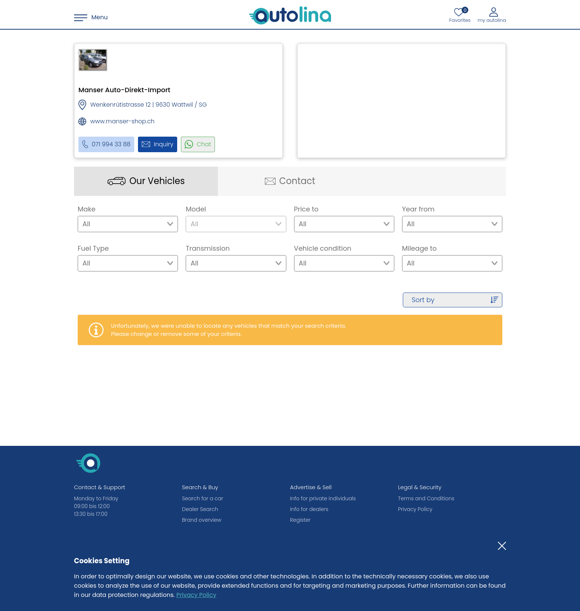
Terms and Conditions (426, 498)
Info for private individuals (323, 498)
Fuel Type (93, 248)
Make (86, 209)
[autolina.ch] (290, 15)
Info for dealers (309, 509)
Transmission (208, 248)
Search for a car (202, 498)
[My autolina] (492, 15)
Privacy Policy (196, 595)
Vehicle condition (322, 248)
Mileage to (419, 248)
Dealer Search (200, 509)
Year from (418, 209)
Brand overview (201, 520)
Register (300, 520)
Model (196, 209)
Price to (306, 209)
